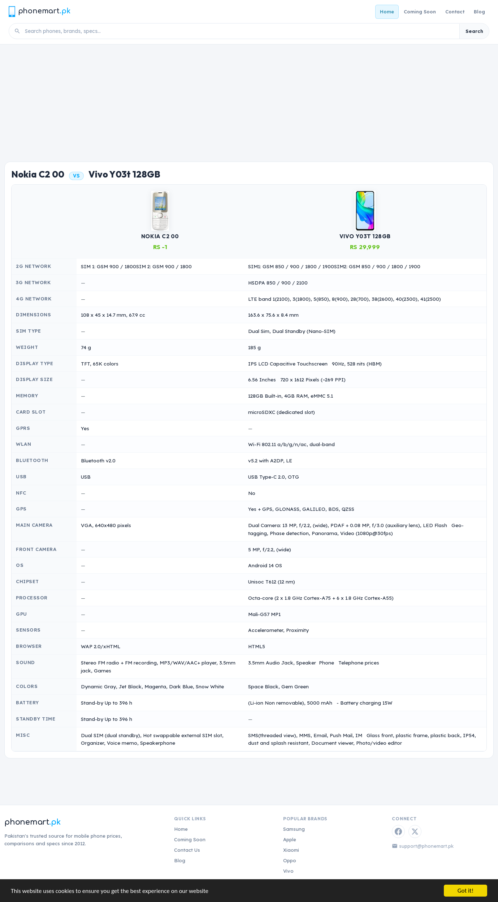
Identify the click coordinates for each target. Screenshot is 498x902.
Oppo (289, 860)
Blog (479, 11)
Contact (454, 11)
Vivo (288, 871)
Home (387, 11)
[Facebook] (398, 831)
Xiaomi (291, 850)
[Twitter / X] (414, 831)
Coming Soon (420, 11)
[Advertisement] (249, 98)
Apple (289, 839)
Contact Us (187, 850)
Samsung (294, 829)
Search (474, 31)
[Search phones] (240, 31)
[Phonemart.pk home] (39, 11)
